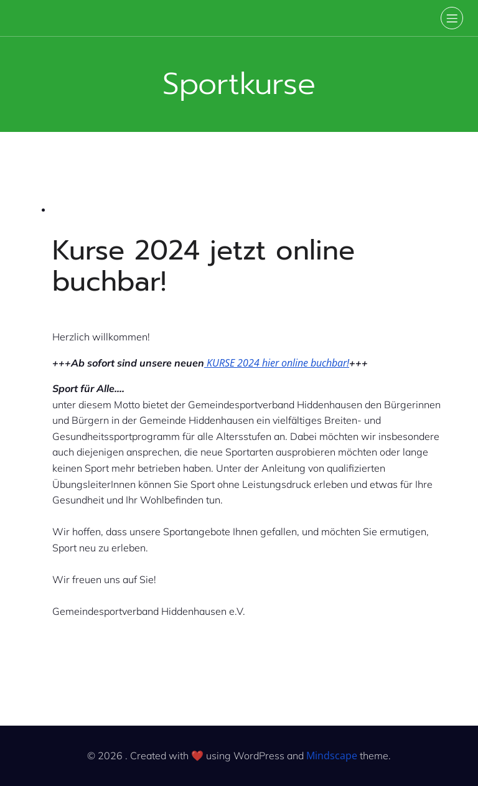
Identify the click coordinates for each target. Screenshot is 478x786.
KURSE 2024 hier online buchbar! (276, 363)
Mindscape (331, 755)
